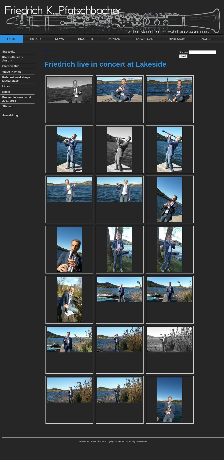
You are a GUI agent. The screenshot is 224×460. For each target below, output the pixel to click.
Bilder (35, 38)
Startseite (8, 51)
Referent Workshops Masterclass (16, 79)
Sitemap (7, 106)
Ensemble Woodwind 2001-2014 (16, 99)
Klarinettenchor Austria (13, 58)
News (59, 38)
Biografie (86, 38)
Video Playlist (11, 71)
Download (144, 38)
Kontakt (115, 38)
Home (11, 38)
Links (6, 86)
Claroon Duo (10, 66)
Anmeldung (10, 115)
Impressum (176, 38)
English (206, 38)
